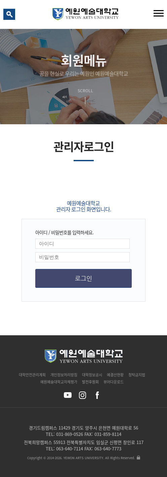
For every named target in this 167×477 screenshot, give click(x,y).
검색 (10, 16)
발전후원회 (90, 382)
